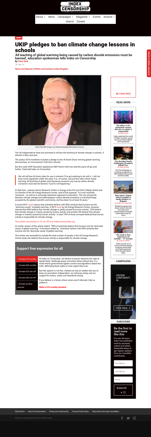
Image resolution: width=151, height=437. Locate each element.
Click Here (121, 309)
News (51, 17)
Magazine (81, 17)
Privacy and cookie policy (59, 411)
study (59, 207)
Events (97, 17)
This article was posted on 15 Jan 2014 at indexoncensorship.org (45, 221)
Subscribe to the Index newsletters (105, 411)
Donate (81, 21)
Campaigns (64, 17)
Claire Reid (23, 61)
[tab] (27, 259)
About (39, 17)
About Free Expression (37, 411)
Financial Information (80, 411)
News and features (23, 69)
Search (70, 21)
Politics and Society (43, 69)
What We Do (20, 411)
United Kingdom (60, 69)
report (31, 204)
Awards (107, 17)
